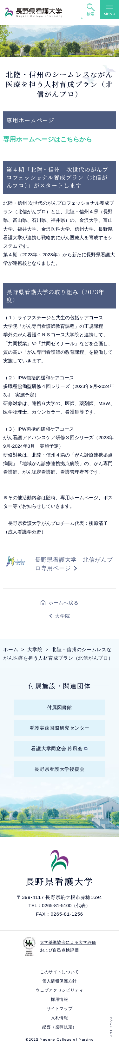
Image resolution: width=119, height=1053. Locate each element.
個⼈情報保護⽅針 (59, 981)
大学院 (62, 616)
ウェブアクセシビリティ (59, 990)
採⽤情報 (59, 999)
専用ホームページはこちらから (47, 139)
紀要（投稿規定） (59, 1027)
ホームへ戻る (64, 602)
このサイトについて (59, 971)
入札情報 (59, 1017)
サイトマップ (60, 1008)
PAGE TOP (111, 1027)
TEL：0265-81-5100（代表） (60, 905)
